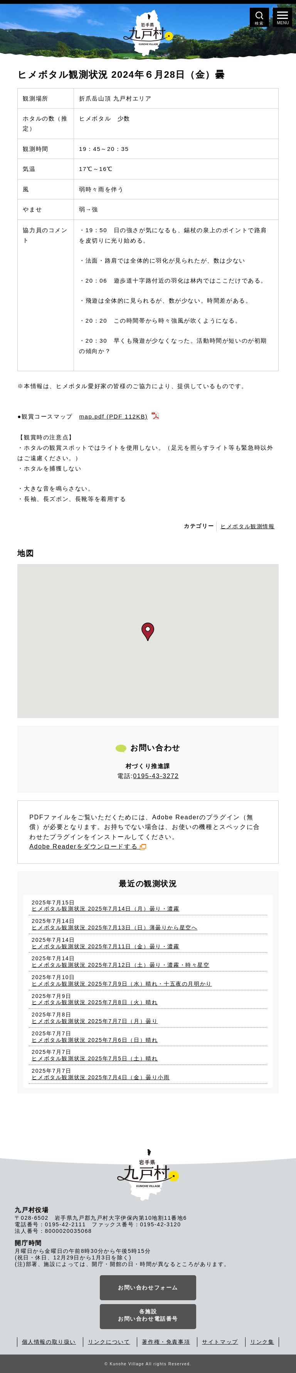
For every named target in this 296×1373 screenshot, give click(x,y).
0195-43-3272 (156, 776)
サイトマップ (220, 1342)
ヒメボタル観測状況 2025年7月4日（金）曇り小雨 (101, 1077)
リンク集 (262, 1342)
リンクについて (109, 1342)
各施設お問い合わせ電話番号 (148, 1315)
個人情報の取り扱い (49, 1342)
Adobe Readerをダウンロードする (87, 846)
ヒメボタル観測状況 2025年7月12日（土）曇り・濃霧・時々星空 (120, 965)
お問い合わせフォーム (148, 1287)
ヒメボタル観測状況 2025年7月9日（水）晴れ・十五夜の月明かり (122, 984)
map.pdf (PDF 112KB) (113, 416)
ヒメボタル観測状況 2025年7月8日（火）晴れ (95, 1002)
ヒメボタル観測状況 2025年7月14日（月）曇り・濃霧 (105, 909)
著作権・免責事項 (166, 1342)
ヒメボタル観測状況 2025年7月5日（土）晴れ (95, 1058)
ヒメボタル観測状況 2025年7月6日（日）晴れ (95, 1040)
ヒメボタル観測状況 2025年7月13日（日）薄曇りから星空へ (114, 927)
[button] (147, 632)
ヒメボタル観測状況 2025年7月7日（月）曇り (95, 1021)
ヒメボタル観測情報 (247, 526)
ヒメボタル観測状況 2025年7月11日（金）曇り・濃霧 (105, 946)
